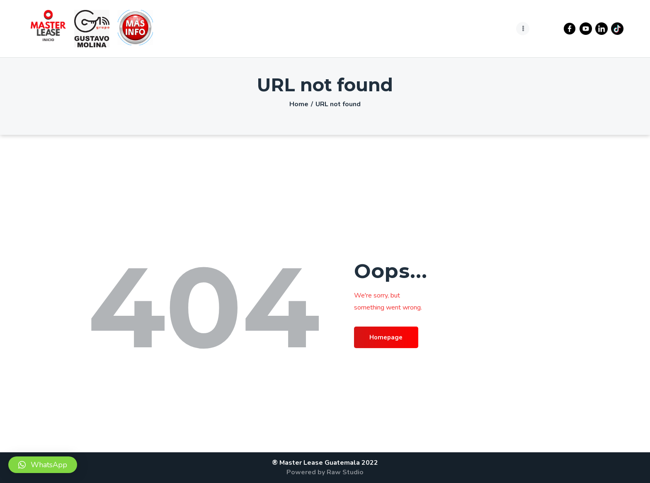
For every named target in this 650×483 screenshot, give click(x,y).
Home (298, 104)
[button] (42, 464)
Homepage (390, 337)
